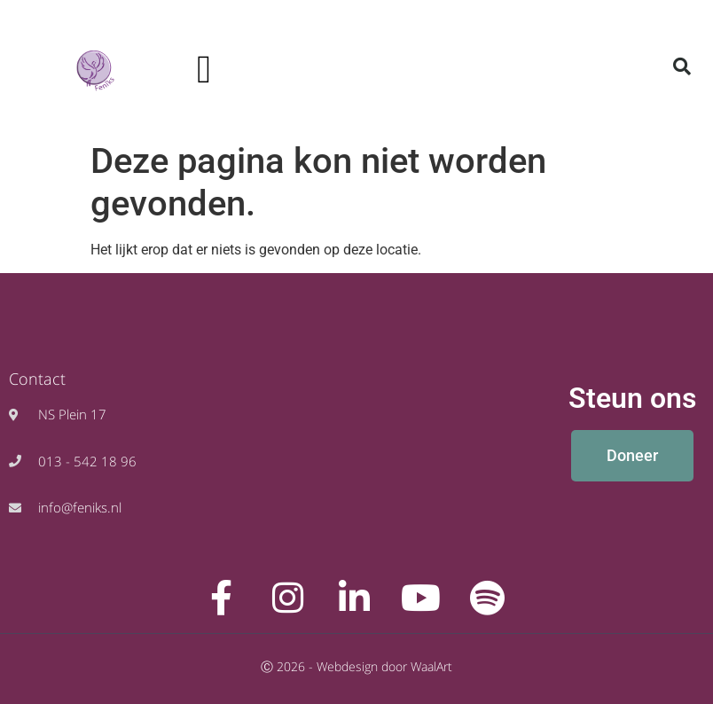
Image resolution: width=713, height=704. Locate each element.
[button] (204, 70)
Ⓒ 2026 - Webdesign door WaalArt (356, 666)
